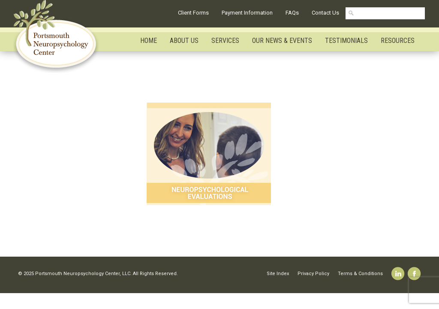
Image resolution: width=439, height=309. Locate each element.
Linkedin (398, 273)
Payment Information (247, 12)
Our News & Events (282, 40)
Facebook (414, 273)
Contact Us (325, 12)
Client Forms (193, 12)
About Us (184, 40)
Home (148, 40)
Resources (398, 40)
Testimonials (346, 40)
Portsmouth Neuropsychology (59, 36)
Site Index (278, 273)
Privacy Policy (313, 273)
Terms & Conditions (360, 273)
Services (225, 40)
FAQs (292, 12)
